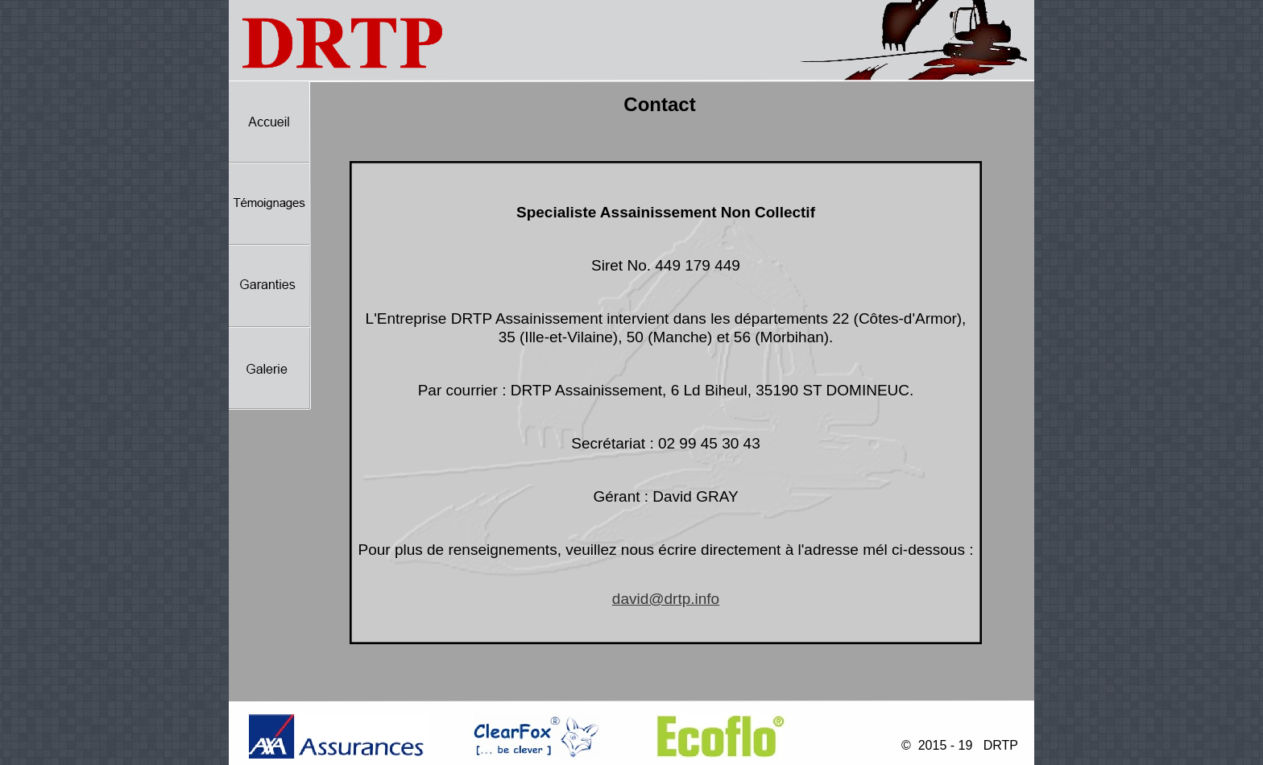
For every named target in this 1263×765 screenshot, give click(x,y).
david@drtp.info (665, 598)
